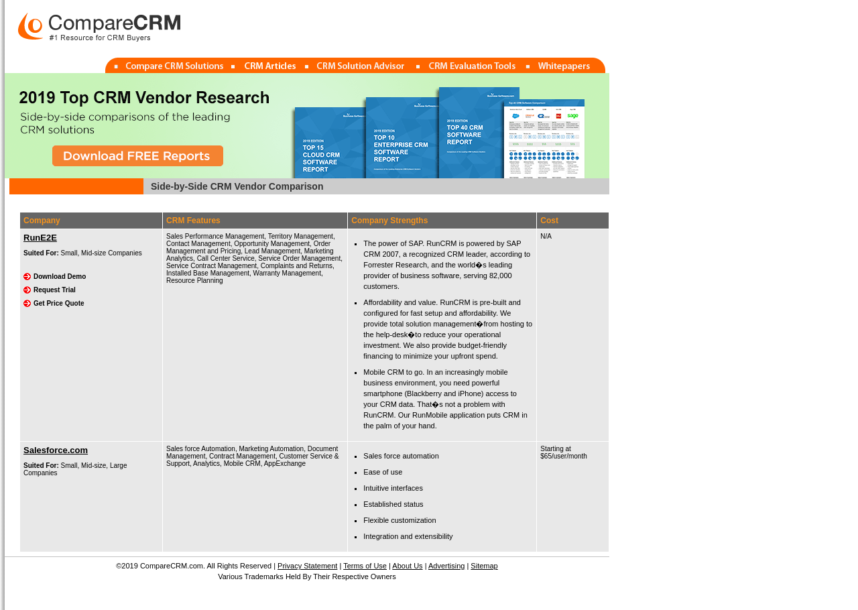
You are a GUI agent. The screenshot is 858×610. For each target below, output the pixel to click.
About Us (407, 566)
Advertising (446, 566)
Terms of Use (365, 566)
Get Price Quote (59, 303)
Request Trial (55, 290)
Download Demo (60, 276)
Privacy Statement (307, 566)
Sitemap (484, 566)
